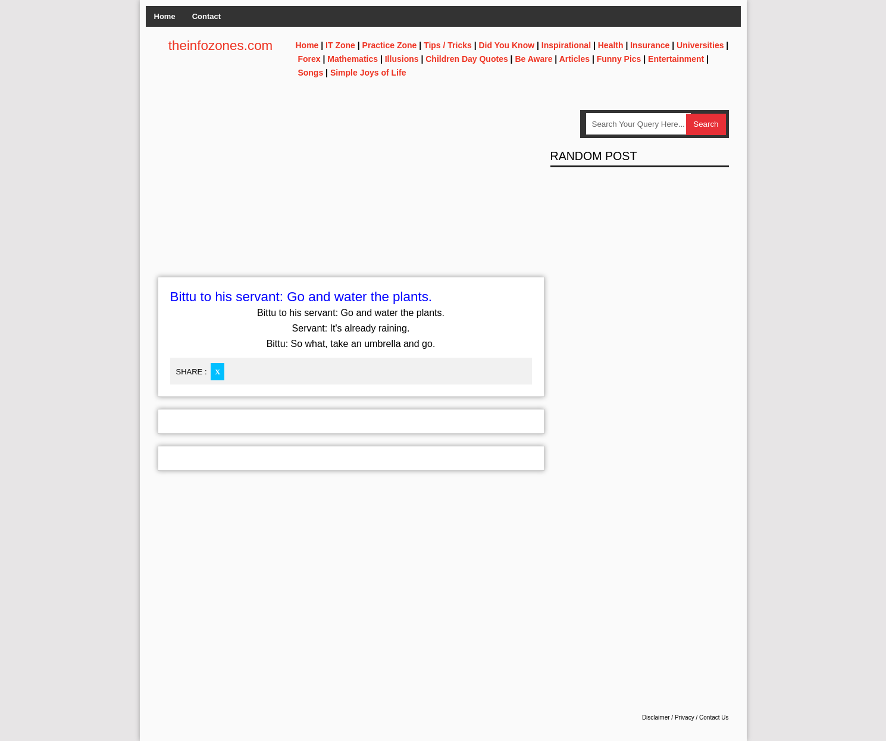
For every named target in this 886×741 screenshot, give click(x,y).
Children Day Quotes (466, 59)
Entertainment (676, 59)
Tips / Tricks (448, 45)
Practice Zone (389, 45)
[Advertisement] (351, 193)
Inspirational (566, 45)
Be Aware (533, 59)
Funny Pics (619, 59)
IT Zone (340, 45)
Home (165, 16)
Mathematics (352, 59)
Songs (310, 72)
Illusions (402, 59)
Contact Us (713, 717)
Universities (700, 45)
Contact (206, 16)
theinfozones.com (220, 45)
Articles (574, 59)
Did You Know (507, 45)
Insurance (649, 45)
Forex (309, 59)
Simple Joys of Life (368, 72)
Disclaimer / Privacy (668, 717)
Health (611, 45)
